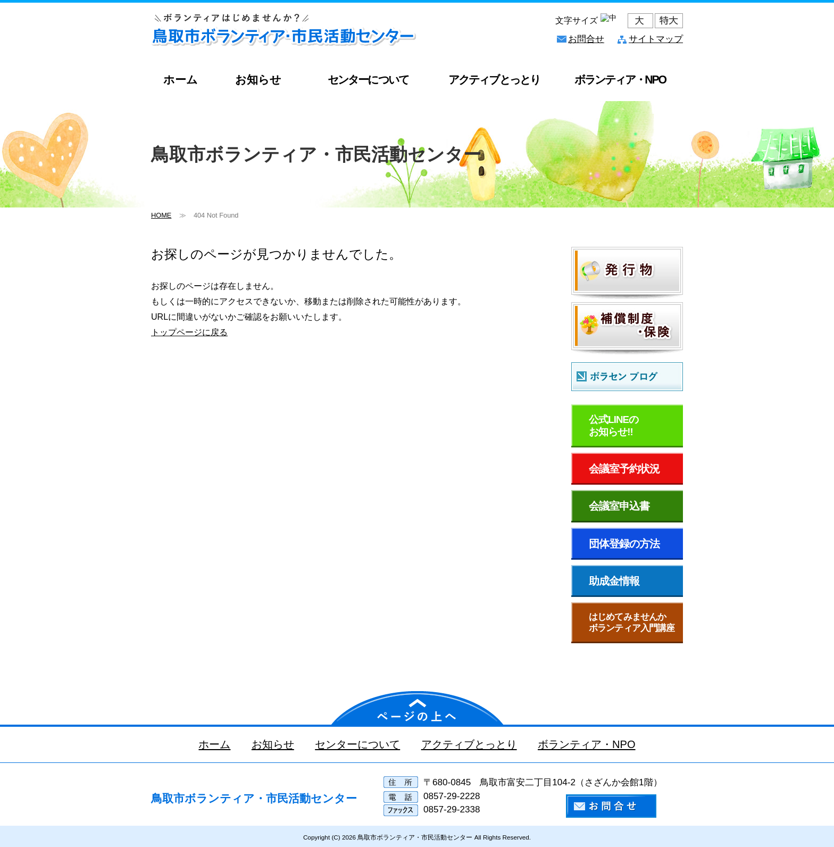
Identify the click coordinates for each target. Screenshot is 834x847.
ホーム (180, 79)
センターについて (368, 79)
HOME (161, 215)
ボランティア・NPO (587, 744)
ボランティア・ (620, 79)
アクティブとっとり (493, 79)
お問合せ (586, 39)
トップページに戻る (189, 332)
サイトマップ (656, 39)
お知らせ (258, 79)
